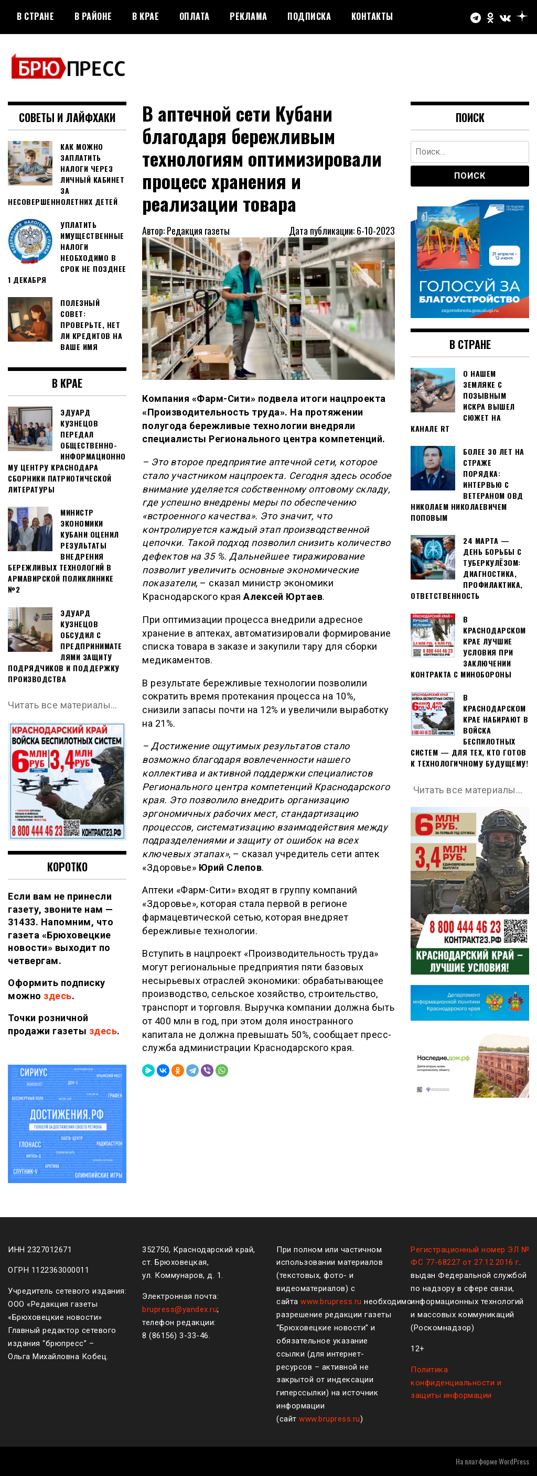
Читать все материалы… (62, 704)
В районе (93, 16)
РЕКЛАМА (248, 16)
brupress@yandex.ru (179, 1309)
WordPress (514, 1461)
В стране (35, 16)
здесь (58, 995)
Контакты (372, 16)
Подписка (309, 16)
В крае (145, 16)
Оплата (194, 16)
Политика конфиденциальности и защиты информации (456, 1383)
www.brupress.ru (331, 1301)
